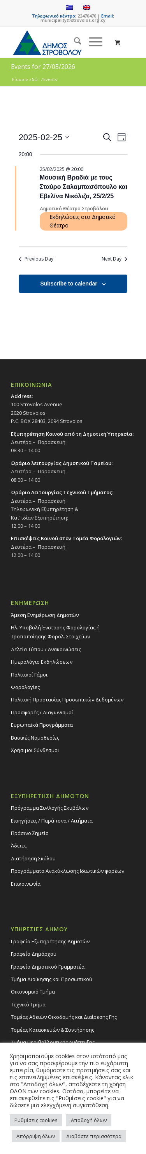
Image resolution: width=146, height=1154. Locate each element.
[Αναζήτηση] (73, 42)
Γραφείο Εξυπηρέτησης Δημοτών (50, 941)
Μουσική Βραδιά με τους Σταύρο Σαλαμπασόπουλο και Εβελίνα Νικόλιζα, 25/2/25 (83, 186)
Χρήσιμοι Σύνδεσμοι (35, 750)
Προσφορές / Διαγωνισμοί (42, 712)
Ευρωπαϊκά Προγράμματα (42, 724)
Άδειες (18, 845)
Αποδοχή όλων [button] (89, 1120)
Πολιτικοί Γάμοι (29, 674)
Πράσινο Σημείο (30, 833)
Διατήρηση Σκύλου (33, 858)
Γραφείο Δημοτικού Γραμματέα (47, 966)
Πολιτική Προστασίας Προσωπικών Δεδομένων (67, 699)
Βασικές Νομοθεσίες (35, 737)
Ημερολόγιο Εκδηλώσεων (41, 661)
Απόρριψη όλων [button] (35, 1136)
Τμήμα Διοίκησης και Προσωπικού (51, 979)
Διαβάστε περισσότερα (93, 1136)
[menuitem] (73, 42)
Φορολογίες (25, 687)
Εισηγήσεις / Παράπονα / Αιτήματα (52, 820)
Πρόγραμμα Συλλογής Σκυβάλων (49, 807)
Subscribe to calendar (68, 283)
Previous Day (36, 259)
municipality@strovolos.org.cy (73, 20)
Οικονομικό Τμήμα (33, 991)
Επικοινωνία (25, 883)
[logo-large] (60, 42)
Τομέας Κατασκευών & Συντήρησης (52, 1029)
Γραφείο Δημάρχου (33, 953)
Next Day (114, 259)
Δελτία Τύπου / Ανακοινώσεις (46, 649)
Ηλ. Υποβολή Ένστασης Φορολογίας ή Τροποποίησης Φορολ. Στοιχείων (55, 632)
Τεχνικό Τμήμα (28, 1004)
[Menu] (91, 42)
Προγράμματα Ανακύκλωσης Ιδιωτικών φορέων (67, 870)
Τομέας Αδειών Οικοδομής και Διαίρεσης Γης (64, 1016)
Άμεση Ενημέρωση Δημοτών (45, 614)
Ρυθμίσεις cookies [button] (36, 1120)
